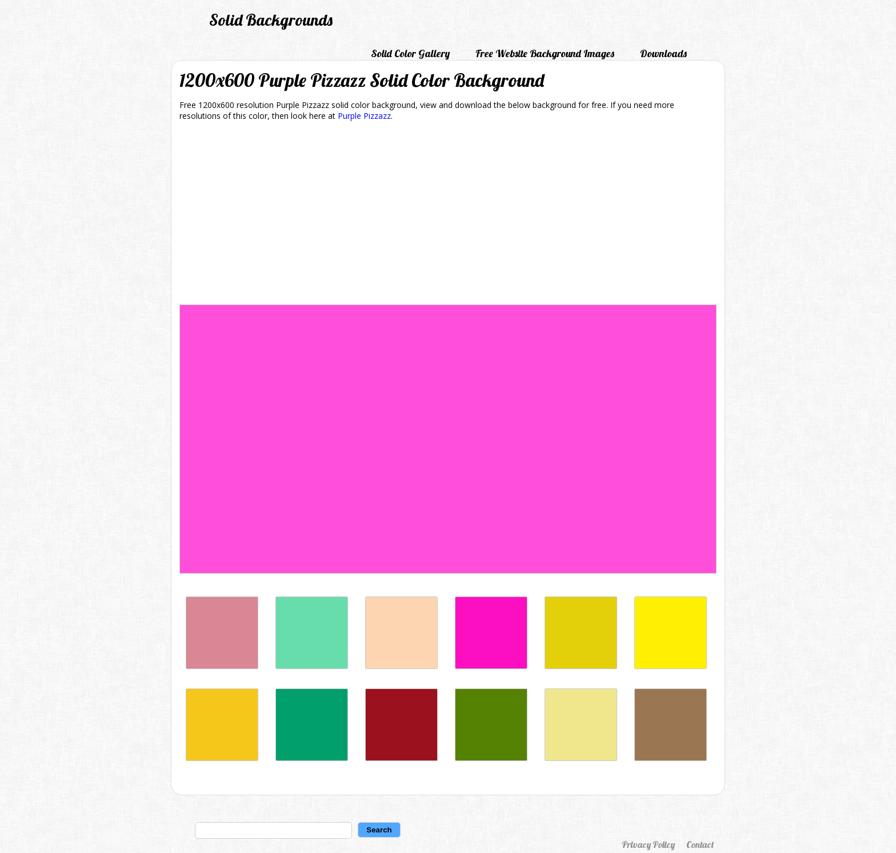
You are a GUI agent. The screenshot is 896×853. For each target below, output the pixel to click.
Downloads (663, 53)
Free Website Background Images (544, 53)
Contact (700, 844)
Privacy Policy (648, 844)
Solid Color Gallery (410, 53)
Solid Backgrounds (271, 20)
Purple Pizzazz (364, 115)
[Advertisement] (448, 215)
